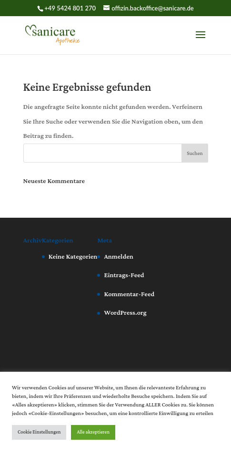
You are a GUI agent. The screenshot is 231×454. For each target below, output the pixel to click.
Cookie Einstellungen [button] (39, 432)
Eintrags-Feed (124, 275)
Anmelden (118, 257)
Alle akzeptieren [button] (93, 432)
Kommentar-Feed (129, 294)
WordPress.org (125, 313)
